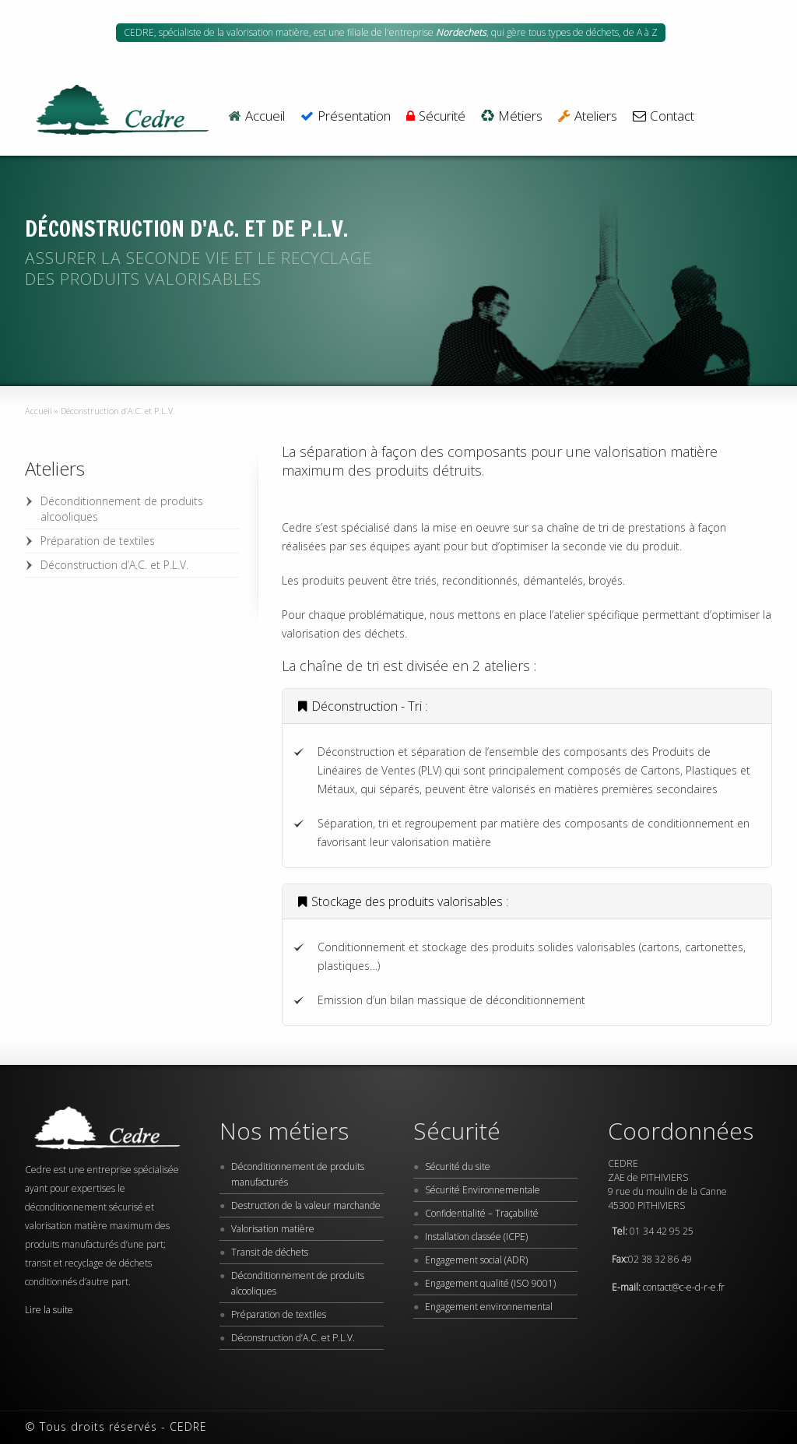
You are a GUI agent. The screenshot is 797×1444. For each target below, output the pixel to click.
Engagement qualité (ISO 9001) (490, 1283)
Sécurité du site (457, 1166)
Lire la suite (49, 1309)
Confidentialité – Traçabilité (482, 1213)
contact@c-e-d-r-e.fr (684, 1287)
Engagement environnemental (489, 1306)
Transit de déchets (269, 1252)
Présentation (345, 117)
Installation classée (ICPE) (476, 1236)
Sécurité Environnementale (482, 1189)
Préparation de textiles (97, 540)
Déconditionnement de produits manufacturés (297, 1174)
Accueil (256, 117)
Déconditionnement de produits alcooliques (121, 509)
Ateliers (587, 117)
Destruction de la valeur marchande (306, 1205)
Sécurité (435, 117)
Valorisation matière (272, 1228)
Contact (663, 117)
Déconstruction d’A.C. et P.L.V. (114, 564)
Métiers (511, 117)
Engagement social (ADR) (476, 1260)
